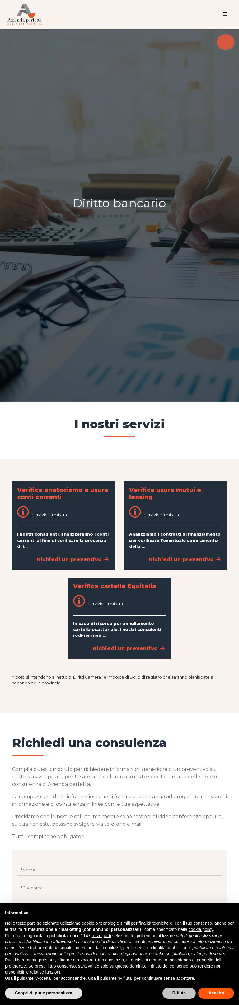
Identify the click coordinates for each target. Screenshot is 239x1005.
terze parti (101, 935)
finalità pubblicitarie (171, 947)
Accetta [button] (216, 992)
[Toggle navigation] (225, 14)
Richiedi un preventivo (73, 559)
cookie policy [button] (201, 929)
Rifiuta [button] (179, 992)
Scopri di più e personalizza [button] (43, 992)
